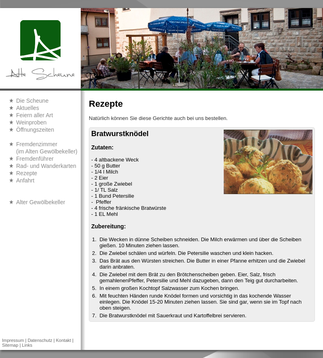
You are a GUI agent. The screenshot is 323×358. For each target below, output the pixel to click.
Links (27, 345)
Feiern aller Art (34, 115)
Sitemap (10, 345)
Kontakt (63, 340)
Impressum (13, 340)
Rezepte (26, 173)
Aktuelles (27, 108)
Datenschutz (39, 340)
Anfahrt (25, 180)
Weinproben (31, 122)
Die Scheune (32, 100)
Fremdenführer (35, 158)
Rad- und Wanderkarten (46, 166)
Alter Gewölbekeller (40, 202)
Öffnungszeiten (35, 129)
